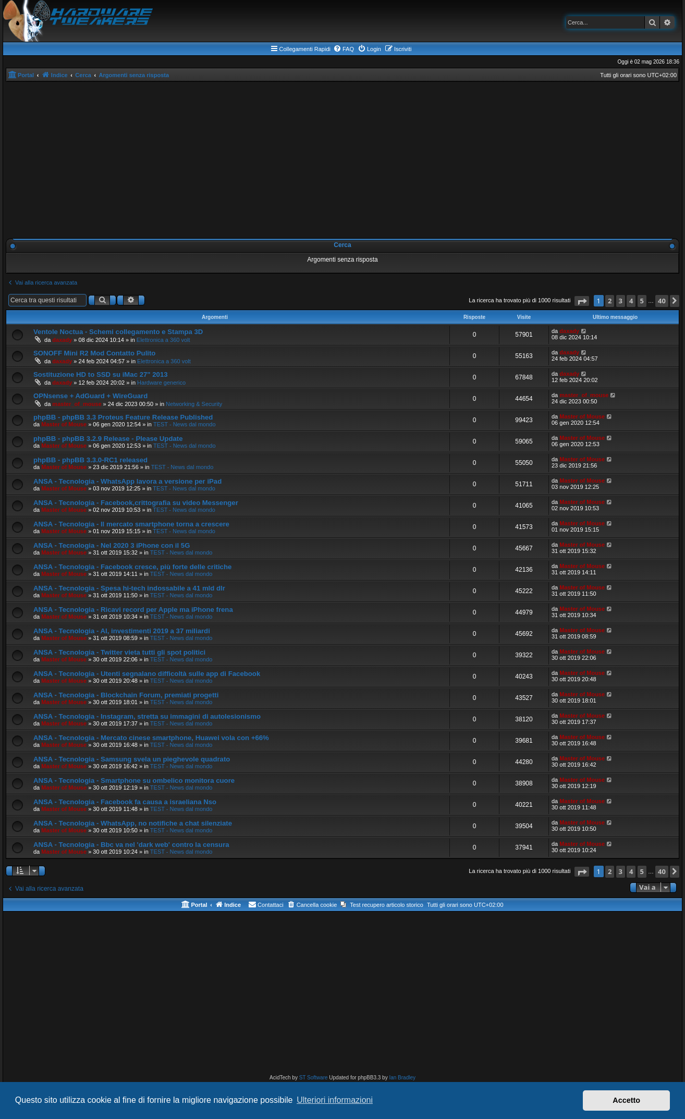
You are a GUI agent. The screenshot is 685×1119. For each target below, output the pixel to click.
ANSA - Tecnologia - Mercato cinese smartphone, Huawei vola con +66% (151, 738)
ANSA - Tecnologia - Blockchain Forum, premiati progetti (125, 695)
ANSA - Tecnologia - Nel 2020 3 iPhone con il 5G (111, 545)
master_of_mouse (76, 404)
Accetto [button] (626, 1100)
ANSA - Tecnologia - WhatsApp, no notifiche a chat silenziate (132, 823)
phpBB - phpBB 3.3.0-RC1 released (90, 460)
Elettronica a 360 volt (163, 340)
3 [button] (620, 300)
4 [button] (631, 300)
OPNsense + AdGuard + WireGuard (90, 396)
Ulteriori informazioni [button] (335, 1100)
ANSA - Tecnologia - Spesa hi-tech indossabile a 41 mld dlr (129, 588)
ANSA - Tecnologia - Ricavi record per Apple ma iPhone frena (133, 609)
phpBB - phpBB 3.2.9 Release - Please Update (108, 438)
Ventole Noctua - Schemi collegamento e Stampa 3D (118, 332)
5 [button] (642, 300)
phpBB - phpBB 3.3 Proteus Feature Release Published (123, 417)
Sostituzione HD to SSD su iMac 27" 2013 (100, 374)
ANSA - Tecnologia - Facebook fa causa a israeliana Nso (124, 802)
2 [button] (609, 300)
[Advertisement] (342, 160)
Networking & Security (194, 404)
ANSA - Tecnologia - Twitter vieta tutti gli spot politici (119, 652)
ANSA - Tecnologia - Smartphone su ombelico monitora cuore (134, 780)
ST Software (313, 1077)
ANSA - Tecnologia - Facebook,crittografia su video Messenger (135, 503)
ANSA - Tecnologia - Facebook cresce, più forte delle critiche (132, 567)
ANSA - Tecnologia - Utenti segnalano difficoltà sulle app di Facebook (146, 674)
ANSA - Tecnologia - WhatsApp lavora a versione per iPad (127, 481)
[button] (581, 301)
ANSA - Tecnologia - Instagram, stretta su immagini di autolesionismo (147, 716)
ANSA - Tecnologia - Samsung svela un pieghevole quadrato (131, 759)
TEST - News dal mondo (184, 424)
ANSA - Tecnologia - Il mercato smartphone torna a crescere (131, 524)
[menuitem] (343, 49)
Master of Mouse (64, 424)
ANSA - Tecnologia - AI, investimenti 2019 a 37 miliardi (121, 631)
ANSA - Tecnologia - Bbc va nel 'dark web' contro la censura (131, 845)
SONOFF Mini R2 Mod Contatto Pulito (94, 353)
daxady (62, 340)
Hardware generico (161, 382)
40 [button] (662, 300)
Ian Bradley (402, 1077)
